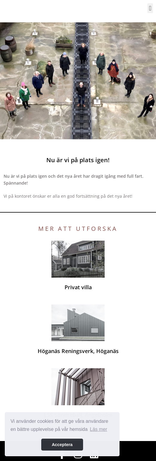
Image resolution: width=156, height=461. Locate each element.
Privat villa (78, 287)
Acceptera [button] (62, 444)
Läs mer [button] (98, 429)
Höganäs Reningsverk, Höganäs (78, 351)
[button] (150, 8)
